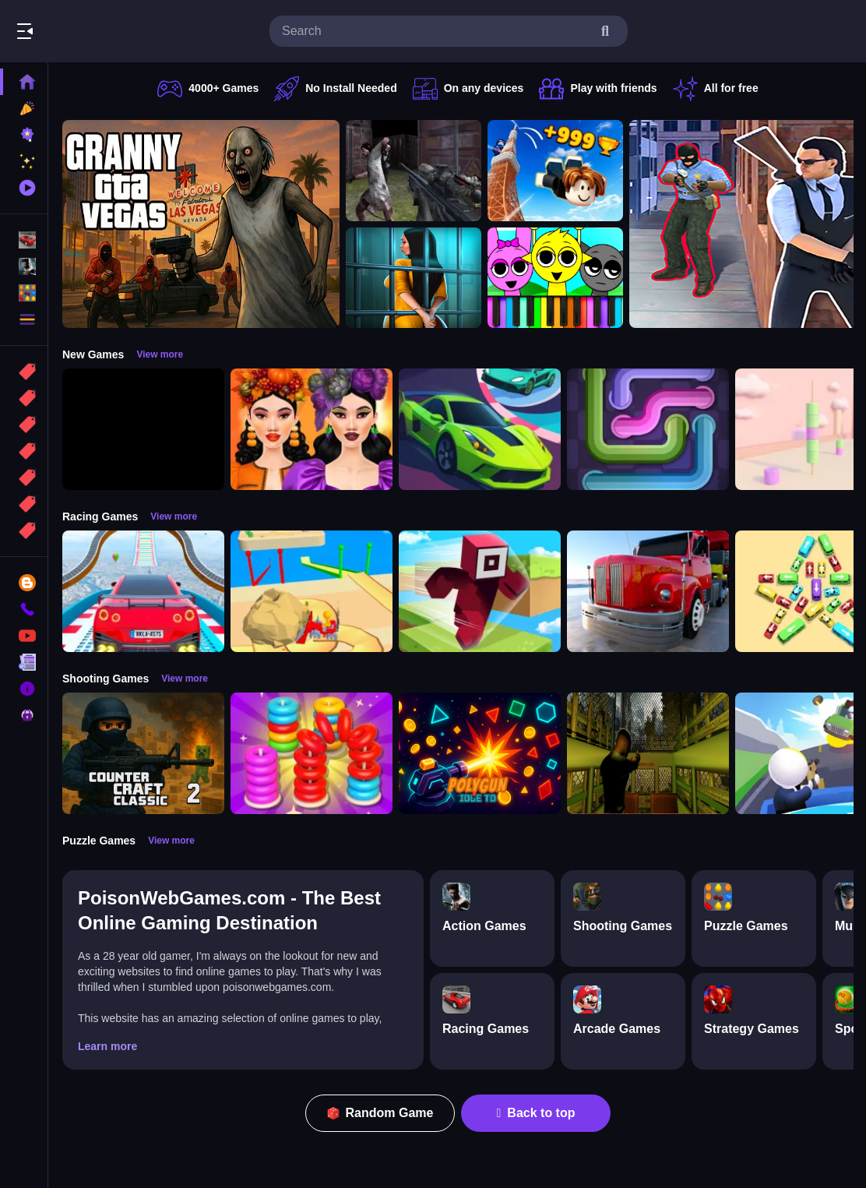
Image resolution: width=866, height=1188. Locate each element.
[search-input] (436, 31)
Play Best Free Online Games (99, 31)
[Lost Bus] (648, 753)
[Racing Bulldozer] (312, 591)
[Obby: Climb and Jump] (555, 170)
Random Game (380, 1112)
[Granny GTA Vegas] (201, 224)
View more (159, 354)
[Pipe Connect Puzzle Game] (648, 429)
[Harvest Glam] (312, 429)
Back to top (536, 1112)
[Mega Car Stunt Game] (143, 591)
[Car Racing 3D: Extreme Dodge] (480, 429)
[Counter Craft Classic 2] (143, 753)
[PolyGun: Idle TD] (480, 753)
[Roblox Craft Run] (480, 591)
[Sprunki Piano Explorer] (555, 278)
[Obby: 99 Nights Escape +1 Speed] (143, 429)
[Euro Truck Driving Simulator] (648, 591)
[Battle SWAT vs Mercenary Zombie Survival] (413, 170)
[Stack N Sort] (312, 753)
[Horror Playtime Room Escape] (413, 278)
